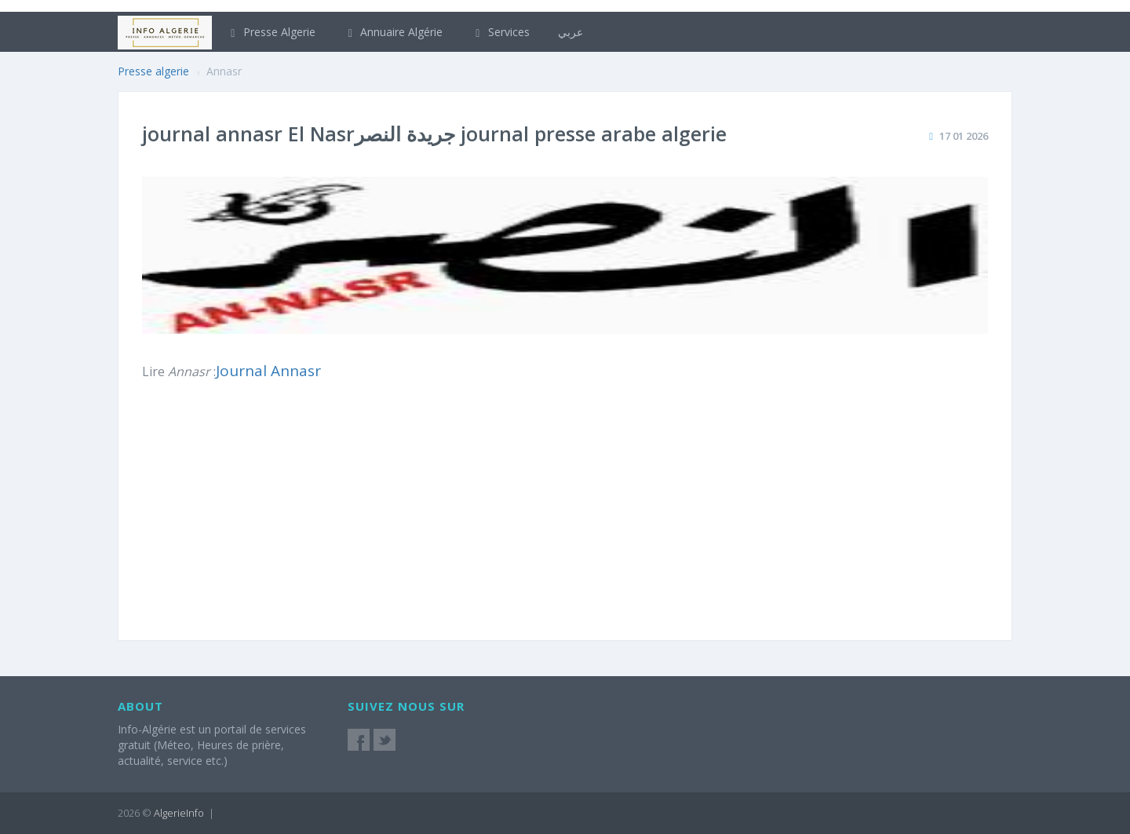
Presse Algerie (270, 31)
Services (500, 31)
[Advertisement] (818, 518)
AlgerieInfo (179, 813)
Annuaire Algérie (393, 31)
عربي (570, 31)
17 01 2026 (963, 136)
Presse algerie (153, 71)
